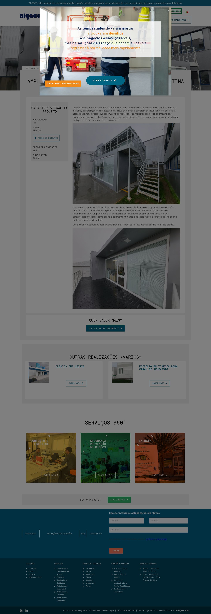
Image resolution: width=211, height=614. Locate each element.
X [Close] (168, 11)
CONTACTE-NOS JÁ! (105, 80)
